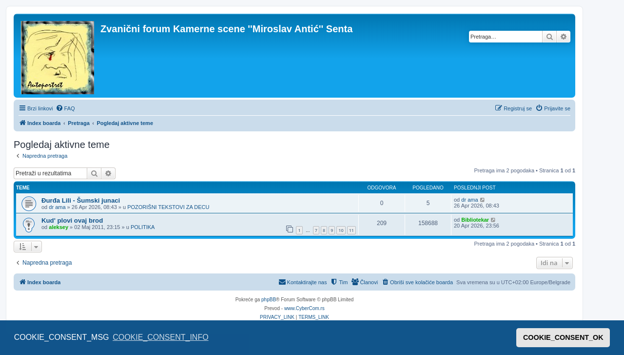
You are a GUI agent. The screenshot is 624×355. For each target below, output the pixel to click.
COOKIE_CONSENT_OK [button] (563, 337)
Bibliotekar (475, 220)
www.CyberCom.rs (304, 308)
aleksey (58, 227)
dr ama (57, 207)
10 (340, 230)
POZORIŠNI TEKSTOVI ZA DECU (168, 207)
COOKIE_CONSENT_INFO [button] (160, 337)
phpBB (268, 299)
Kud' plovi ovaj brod (72, 220)
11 (351, 230)
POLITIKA (143, 227)
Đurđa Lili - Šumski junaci (80, 200)
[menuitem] (65, 108)
